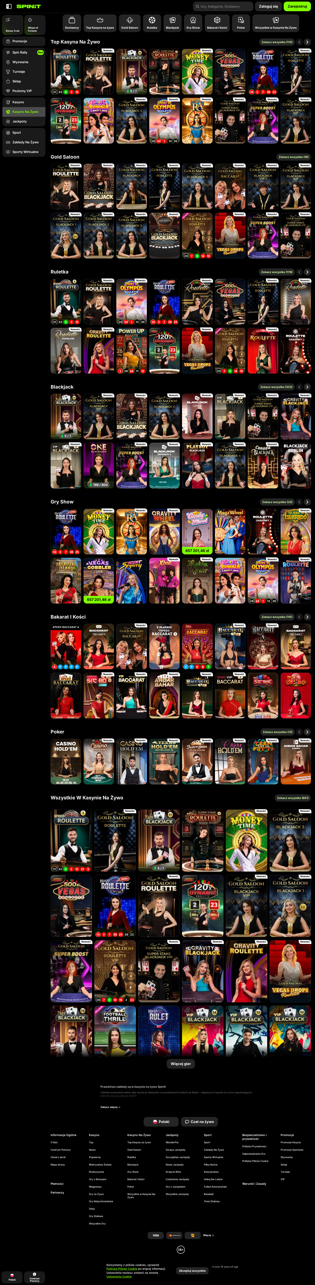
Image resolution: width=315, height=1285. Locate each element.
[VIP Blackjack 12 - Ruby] (290, 1037)
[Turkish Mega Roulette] (159, 1037)
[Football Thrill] (115, 1037)
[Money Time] (197, 71)
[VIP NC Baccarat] (131, 695)
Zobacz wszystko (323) (276, 387)
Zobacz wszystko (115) (277, 617)
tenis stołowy (212, 1201)
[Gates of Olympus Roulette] (164, 120)
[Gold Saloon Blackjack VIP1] (263, 186)
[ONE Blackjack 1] (99, 465)
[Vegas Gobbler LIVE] (99, 580)
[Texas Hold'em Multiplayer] (164, 761)
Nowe (92, 1149)
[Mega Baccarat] (197, 646)
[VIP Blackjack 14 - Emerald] (202, 1037)
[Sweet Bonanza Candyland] (99, 120)
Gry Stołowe (96, 1216)
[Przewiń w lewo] (299, 42)
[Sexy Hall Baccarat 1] (230, 646)
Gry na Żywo (96, 1194)
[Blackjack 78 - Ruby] (71, 1037)
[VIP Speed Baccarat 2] (230, 695)
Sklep (284, 1164)
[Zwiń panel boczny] (9, 6)
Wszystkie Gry (97, 1223)
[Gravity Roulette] (99, 350)
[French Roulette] (66, 350)
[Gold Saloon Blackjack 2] (99, 235)
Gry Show (62, 502)
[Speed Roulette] (66, 71)
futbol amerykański (215, 1186)
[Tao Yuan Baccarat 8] (99, 646)
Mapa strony (58, 1164)
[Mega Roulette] (263, 71)
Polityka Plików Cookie (255, 1160)
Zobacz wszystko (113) (277, 42)
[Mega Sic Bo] (296, 695)
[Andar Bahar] (164, 695)
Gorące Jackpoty (175, 1149)
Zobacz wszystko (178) (276, 272)
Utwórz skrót (58, 1157)
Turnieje (285, 1171)
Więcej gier (181, 1064)
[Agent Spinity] (131, 580)
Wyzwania (287, 1157)
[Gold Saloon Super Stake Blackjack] (230, 120)
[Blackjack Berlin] (296, 465)
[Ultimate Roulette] (263, 350)
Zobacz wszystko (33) (277, 502)
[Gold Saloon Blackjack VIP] (296, 120)
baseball (209, 1194)
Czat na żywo (199, 1122)
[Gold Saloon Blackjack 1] (66, 235)
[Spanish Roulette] (197, 301)
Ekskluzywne (96, 1171)
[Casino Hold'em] (66, 761)
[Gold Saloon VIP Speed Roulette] (197, 235)
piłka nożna (211, 1164)
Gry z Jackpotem (175, 1186)
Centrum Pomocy (61, 1149)
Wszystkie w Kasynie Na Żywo (87, 798)
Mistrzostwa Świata (100, 1164)
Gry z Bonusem (97, 1179)
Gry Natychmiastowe (101, 1201)
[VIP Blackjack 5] (66, 465)
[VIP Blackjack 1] (230, 416)
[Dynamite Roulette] (296, 580)
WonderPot (172, 1142)
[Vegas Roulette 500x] (230, 71)
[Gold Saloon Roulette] (99, 71)
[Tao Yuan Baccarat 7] (296, 646)
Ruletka (60, 272)
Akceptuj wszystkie (192, 1270)
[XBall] (164, 580)
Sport (207, 1142)
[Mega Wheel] (230, 531)
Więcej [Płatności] (208, 1235)
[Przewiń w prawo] (307, 42)
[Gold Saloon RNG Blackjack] (164, 235)
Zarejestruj (297, 6)
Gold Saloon (65, 157)
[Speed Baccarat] (66, 695)
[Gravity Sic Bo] (99, 695)
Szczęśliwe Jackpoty (178, 1157)
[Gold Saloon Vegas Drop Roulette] (230, 235)
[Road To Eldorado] (296, 531)
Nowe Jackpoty (175, 1164)
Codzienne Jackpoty (177, 1179)
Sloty (92, 1208)
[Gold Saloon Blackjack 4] (197, 186)
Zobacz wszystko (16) (294, 157)
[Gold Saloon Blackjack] (99, 186)
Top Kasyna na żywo (75, 42)
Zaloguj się (268, 6)
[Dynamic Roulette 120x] (66, 120)
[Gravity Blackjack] (296, 416)
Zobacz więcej (110, 1107)
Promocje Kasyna (291, 1142)
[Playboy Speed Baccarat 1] (164, 646)
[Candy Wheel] (197, 531)
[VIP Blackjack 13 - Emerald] (246, 1037)
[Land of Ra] (197, 120)
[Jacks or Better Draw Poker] (197, 761)
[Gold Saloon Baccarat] (230, 186)
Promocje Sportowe (292, 1149)
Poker (57, 732)
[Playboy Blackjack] (197, 465)
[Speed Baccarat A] (66, 646)
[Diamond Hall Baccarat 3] (197, 695)
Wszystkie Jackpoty (177, 1194)
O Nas (54, 1142)
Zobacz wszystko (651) (293, 798)
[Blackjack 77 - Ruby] (131, 71)
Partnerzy (57, 1192)
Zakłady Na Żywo (214, 1149)
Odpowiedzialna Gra (253, 1153)
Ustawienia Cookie (119, 1276)
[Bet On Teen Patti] (263, 761)
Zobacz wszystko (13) (277, 732)
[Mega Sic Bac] (263, 695)
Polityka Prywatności (254, 1146)
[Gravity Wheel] (164, 531)
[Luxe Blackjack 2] (197, 416)
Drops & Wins (173, 1171)
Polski (161, 1122)
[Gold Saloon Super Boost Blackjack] (263, 120)
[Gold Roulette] (296, 301)
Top (91, 1142)
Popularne (95, 1157)
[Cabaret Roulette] (296, 350)
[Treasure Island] (66, 580)
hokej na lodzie (213, 1179)
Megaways (95, 1186)
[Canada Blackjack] (263, 465)
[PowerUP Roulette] (131, 350)
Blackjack (62, 387)
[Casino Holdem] (230, 761)
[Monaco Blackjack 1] (164, 465)
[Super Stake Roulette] (164, 71)
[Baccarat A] (263, 646)
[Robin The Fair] (197, 580)
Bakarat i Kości (68, 617)
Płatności (57, 1183)
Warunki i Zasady (254, 1183)
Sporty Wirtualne (213, 1157)
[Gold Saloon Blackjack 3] (131, 120)
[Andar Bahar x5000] (296, 761)
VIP (283, 1179)
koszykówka (211, 1171)
